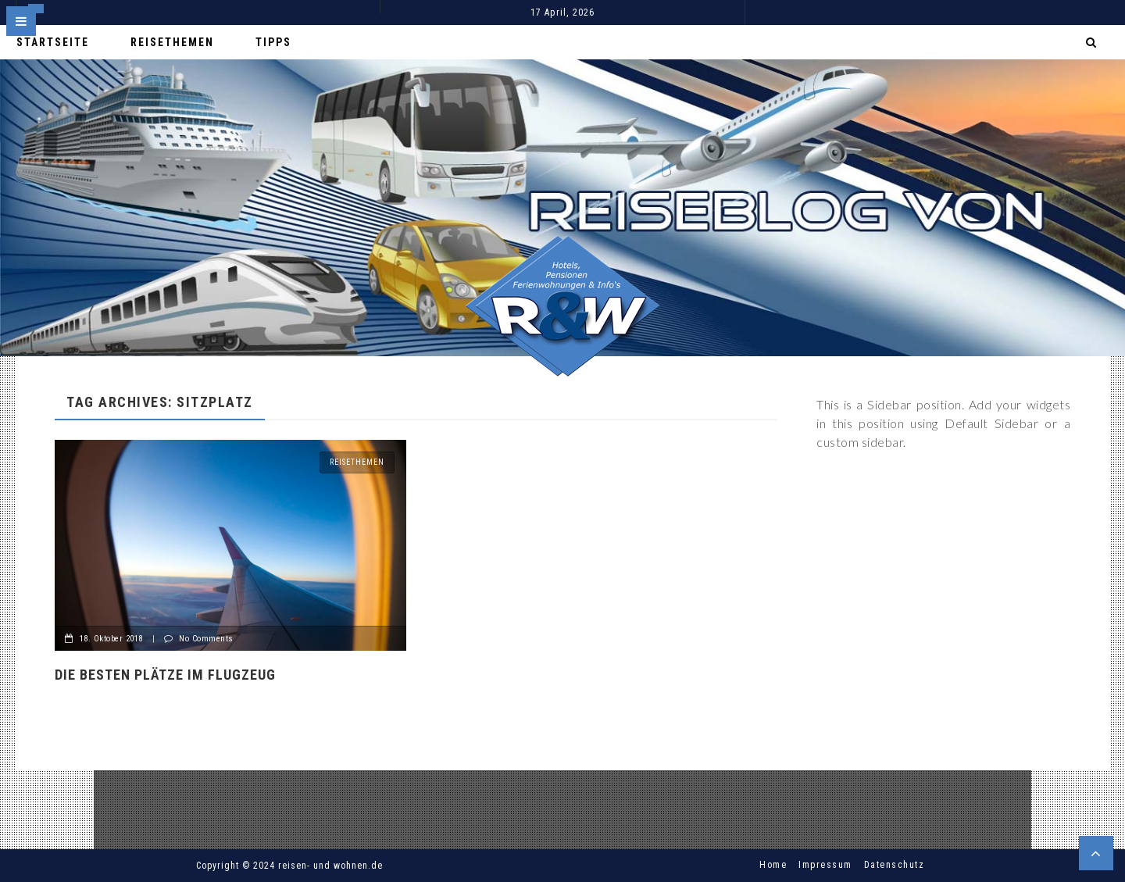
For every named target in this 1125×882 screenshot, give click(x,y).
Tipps (273, 42)
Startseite (52, 42)
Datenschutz (894, 864)
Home (773, 864)
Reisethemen (172, 42)
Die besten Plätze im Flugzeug (165, 674)
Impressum (825, 864)
